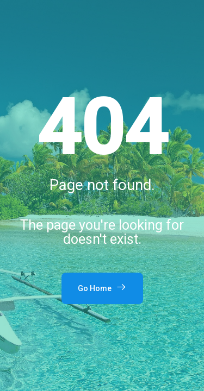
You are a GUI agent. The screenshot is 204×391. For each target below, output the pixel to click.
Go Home (102, 287)
